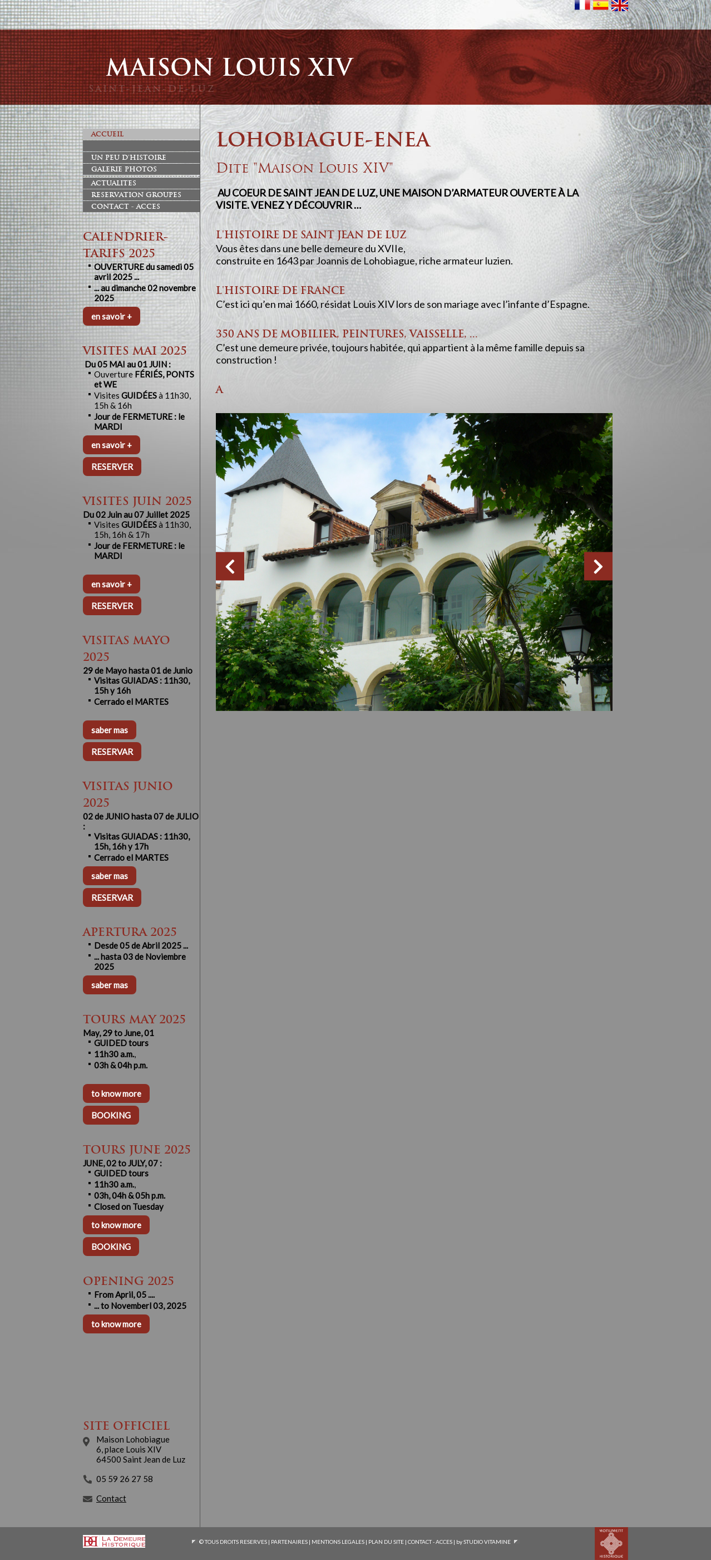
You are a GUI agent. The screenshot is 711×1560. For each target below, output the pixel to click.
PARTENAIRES (289, 1541)
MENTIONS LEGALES (338, 1541)
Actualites (113, 183)
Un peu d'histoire (128, 157)
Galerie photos (124, 169)
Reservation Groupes (136, 194)
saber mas (109, 730)
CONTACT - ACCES (430, 1541)
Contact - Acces (125, 206)
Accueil (107, 134)
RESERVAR (112, 752)
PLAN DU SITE (386, 1541)
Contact (111, 1498)
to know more (116, 1093)
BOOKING (111, 1115)
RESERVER (112, 467)
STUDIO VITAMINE (487, 1541)
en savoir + (111, 316)
